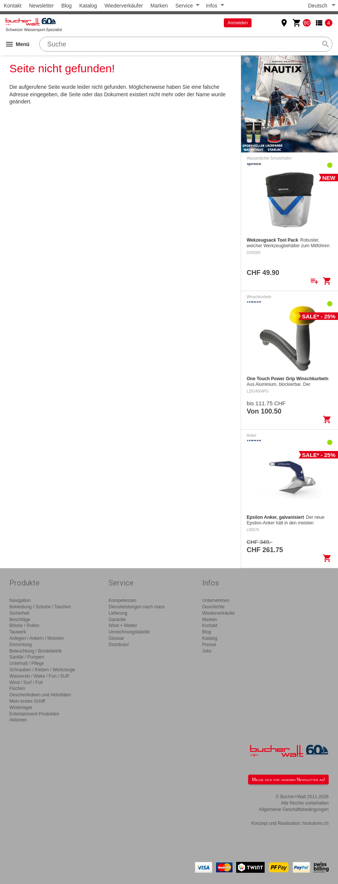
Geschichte (213, 606)
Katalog (88, 6)
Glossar (116, 638)
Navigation (20, 600)
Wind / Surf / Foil (26, 682)
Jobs (206, 651)
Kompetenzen (122, 600)
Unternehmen (215, 600)
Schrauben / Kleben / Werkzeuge (42, 669)
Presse (209, 644)
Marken (159, 6)
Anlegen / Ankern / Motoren (36, 638)
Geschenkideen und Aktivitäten (40, 694)
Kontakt (12, 6)
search (325, 44)
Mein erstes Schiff (27, 701)
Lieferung (118, 613)
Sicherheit (19, 613)
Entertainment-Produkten (34, 714)
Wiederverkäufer (123, 6)
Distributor (119, 644)
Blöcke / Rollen (24, 625)
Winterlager (20, 707)
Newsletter (41, 6)
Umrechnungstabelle (129, 632)
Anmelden (238, 22)
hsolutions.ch (315, 823)
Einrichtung (20, 644)
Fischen (17, 688)
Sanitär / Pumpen (26, 657)
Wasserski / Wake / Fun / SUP (39, 676)
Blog (66, 6)
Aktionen (18, 720)
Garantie (117, 619)
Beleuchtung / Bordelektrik (35, 651)
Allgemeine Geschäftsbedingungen (294, 809)
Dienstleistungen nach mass (137, 606)
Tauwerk (17, 632)
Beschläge (19, 619)
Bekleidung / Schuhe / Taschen (40, 606)
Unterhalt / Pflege (26, 663)
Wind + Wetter (123, 625)
